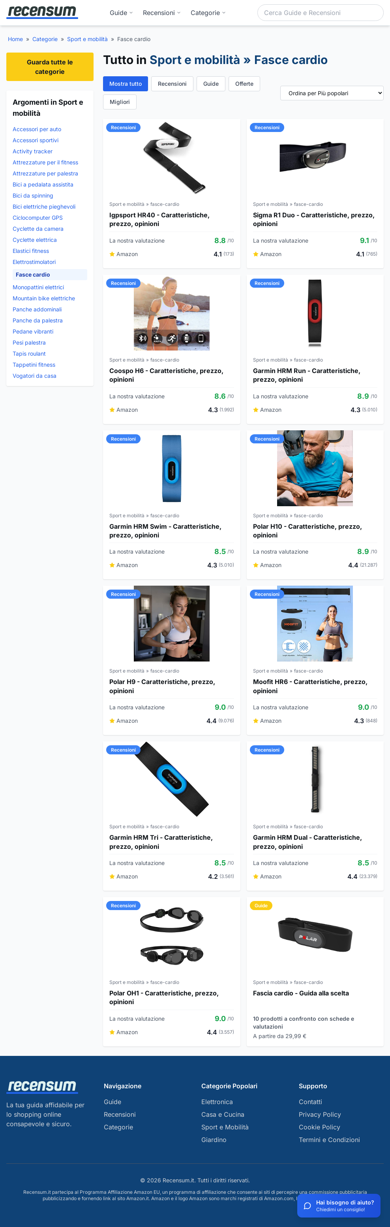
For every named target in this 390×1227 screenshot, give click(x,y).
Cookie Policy (319, 1127)
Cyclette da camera (38, 228)
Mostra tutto (125, 83)
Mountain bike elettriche (44, 298)
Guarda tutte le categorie (50, 66)
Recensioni (162, 13)
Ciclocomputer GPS (38, 217)
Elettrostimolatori (34, 261)
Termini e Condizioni (329, 1140)
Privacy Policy (320, 1114)
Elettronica (217, 1102)
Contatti (310, 1102)
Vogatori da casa (34, 375)
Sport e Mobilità (225, 1127)
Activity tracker (32, 151)
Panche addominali (37, 309)
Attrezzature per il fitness (45, 162)
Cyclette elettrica (35, 239)
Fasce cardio (33, 274)
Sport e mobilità (87, 39)
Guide (121, 13)
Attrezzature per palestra (45, 173)
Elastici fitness (31, 250)
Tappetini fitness (34, 364)
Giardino (214, 1140)
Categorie (45, 39)
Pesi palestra (29, 342)
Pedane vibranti (33, 331)
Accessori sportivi (35, 140)
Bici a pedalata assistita (43, 184)
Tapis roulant (29, 353)
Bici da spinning (33, 195)
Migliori (120, 101)
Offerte (244, 83)
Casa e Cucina (222, 1114)
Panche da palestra (38, 320)
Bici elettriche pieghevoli (44, 206)
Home (15, 39)
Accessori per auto (37, 129)
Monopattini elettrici (38, 287)
